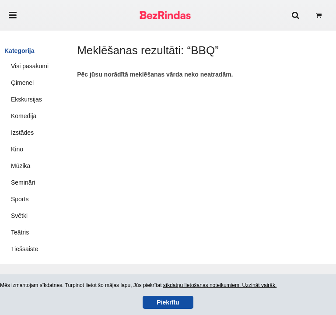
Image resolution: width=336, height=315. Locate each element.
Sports (19, 199)
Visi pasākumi (30, 66)
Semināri (23, 182)
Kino (17, 149)
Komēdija (23, 115)
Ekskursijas (26, 99)
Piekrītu (168, 302)
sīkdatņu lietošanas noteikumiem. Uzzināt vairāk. (219, 285)
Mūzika (20, 165)
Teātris (20, 232)
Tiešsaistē (24, 248)
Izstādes (22, 132)
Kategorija (19, 50)
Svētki (19, 215)
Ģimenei (22, 82)
